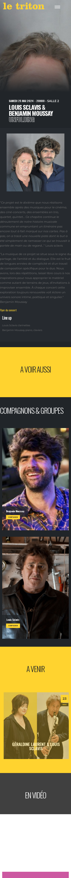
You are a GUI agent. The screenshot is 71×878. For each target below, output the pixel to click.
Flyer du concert (8, 310)
